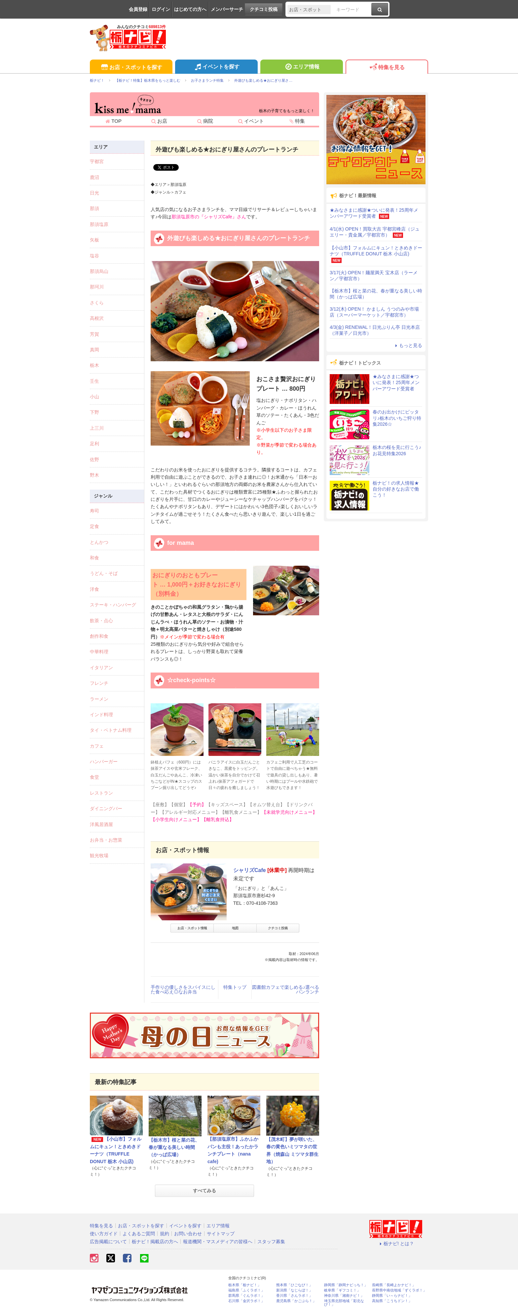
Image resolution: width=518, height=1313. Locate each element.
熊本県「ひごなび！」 (294, 1285)
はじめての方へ (190, 9)
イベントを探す (216, 67)
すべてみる (204, 1190)
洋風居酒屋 (101, 824)
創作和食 (99, 636)
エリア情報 (301, 67)
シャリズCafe (249, 870)
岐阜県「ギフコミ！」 (342, 1290)
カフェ (97, 746)
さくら (97, 302)
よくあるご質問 (139, 1233)
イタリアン (101, 667)
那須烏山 (99, 271)
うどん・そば (104, 573)
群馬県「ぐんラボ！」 (246, 1295)
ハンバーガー (104, 761)
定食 (94, 526)
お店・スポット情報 (192, 928)
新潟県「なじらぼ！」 (294, 1290)
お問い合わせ (188, 1233)
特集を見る (386, 67)
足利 (94, 443)
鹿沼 (94, 177)
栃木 (94, 365)
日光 (94, 193)
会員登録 (138, 9)
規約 (164, 1233)
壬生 (94, 381)
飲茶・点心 (101, 620)
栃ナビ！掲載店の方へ (155, 1241)
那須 (94, 208)
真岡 (94, 349)
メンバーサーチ (227, 9)
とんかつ (99, 542)
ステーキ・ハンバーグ (113, 604)
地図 (235, 928)
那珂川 (97, 286)
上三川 (97, 428)
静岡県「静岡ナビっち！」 (346, 1285)
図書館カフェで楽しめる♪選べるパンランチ (285, 989)
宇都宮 (97, 161)
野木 (94, 475)
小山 (94, 396)
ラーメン (99, 699)
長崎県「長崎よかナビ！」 (394, 1285)
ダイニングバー (106, 808)
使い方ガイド (104, 1233)
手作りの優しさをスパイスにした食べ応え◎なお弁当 (183, 989)
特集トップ (234, 987)
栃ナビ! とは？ (396, 1243)
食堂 (94, 777)
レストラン (101, 793)
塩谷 (94, 255)
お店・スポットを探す (131, 67)
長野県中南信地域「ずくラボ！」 (399, 1290)
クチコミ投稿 (264, 9)
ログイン (161, 9)
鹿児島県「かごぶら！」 (296, 1301)
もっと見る (407, 345)
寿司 (94, 510)
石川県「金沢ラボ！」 (246, 1301)
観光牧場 (99, 855)
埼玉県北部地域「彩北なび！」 (344, 1302)
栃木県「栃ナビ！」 (244, 1285)
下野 (94, 412)
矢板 (94, 239)
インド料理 (101, 714)
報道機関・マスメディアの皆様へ (217, 1241)
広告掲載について (108, 1241)
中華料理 (99, 651)
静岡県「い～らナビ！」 (392, 1295)
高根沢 (97, 318)
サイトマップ (221, 1233)
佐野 (94, 459)
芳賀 (94, 334)
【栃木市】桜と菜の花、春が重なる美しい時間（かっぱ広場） (174, 1147)
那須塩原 (99, 224)
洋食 (94, 589)
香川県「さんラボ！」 (294, 1295)
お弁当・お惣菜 (106, 840)
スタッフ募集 (271, 1241)
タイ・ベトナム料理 (110, 730)
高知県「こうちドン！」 (392, 1301)
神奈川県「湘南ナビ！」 (344, 1295)
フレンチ (99, 683)
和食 (94, 557)
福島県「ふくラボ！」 (246, 1290)
